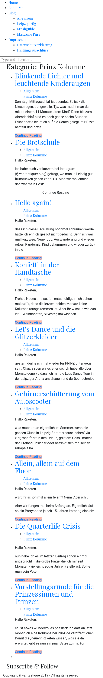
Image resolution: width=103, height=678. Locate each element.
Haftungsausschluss (32, 50)
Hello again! (33, 202)
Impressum (17, 39)
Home (13, 2)
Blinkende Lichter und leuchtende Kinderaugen (52, 79)
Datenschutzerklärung (34, 45)
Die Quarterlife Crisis (48, 525)
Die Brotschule (37, 141)
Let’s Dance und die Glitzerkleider (45, 332)
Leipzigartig (26, 23)
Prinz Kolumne (35, 96)
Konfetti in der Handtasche (37, 268)
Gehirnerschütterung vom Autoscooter (55, 397)
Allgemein (25, 18)
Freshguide (26, 29)
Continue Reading (28, 136)
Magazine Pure (28, 34)
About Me (16, 8)
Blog (12, 13)
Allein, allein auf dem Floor (47, 466)
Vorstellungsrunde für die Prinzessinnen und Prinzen (54, 594)
